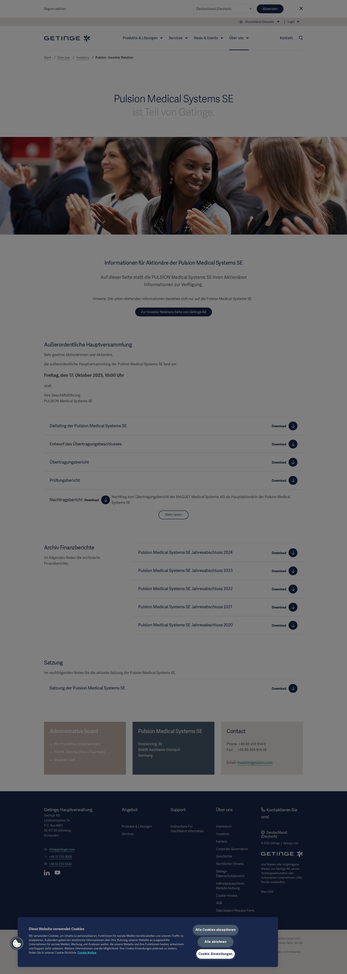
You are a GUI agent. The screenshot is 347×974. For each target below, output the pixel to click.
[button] (17, 943)
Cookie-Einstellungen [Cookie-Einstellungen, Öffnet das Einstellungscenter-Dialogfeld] (216, 954)
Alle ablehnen (215, 942)
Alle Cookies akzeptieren (215, 930)
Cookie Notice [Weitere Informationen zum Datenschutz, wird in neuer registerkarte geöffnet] (86, 953)
